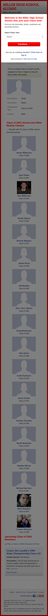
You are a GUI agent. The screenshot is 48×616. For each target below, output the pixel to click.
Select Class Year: (12, 33)
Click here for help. (30, 59)
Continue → (24, 44)
